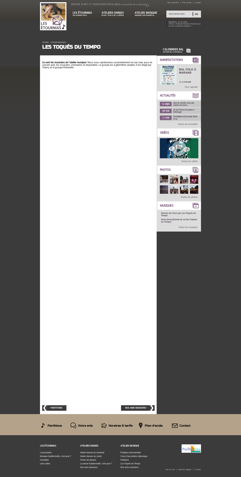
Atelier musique (147, 13)
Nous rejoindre (173, 3)
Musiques (166, 205)
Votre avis (85, 425)
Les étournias (84, 13)
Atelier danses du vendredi (92, 452)
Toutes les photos (189, 197)
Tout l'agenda (191, 87)
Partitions (55, 425)
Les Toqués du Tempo (130, 463)
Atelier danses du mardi (91, 456)
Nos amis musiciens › (136, 408)
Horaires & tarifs (121, 425)
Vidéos (164, 132)
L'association (46, 452)
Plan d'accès (186, 3)
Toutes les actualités (188, 124)
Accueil (45, 42)
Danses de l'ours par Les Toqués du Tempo (178, 214)
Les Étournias (48, 446)
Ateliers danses (115, 13)
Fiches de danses (88, 460)
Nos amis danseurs (89, 467)
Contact (198, 3)
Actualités (168, 95)
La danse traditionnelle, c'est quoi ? (96, 463)
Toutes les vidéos (189, 161)
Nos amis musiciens (129, 467)
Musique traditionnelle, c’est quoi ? (55, 456)
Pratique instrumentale (130, 452)
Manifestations (171, 60)
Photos (165, 169)
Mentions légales (184, 469)
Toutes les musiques (188, 227)
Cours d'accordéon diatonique (133, 456)
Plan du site (170, 469)
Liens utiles (45, 463)
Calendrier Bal (173, 50)
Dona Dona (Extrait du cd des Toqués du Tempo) (179, 220)
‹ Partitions (56, 408)
